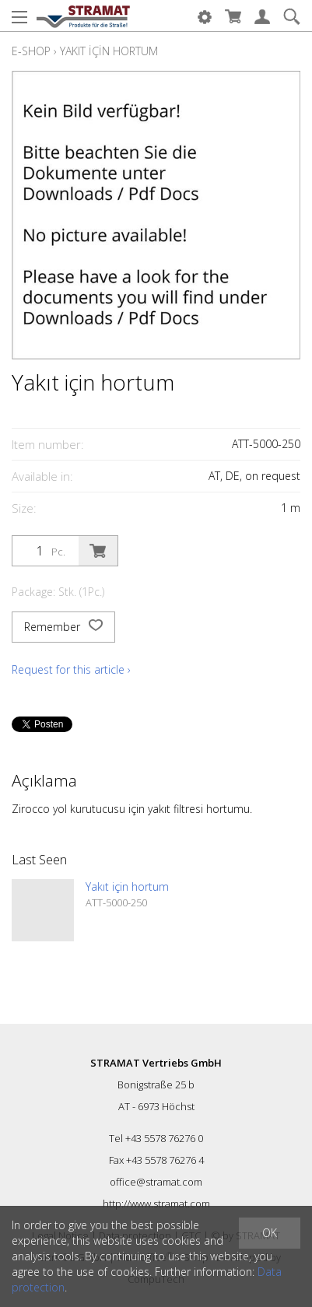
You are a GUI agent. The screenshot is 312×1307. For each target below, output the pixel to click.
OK (269, 1232)
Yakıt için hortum (109, 51)
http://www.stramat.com (156, 1204)
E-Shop (31, 51)
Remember (63, 627)
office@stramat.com (156, 1182)
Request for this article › (71, 669)
